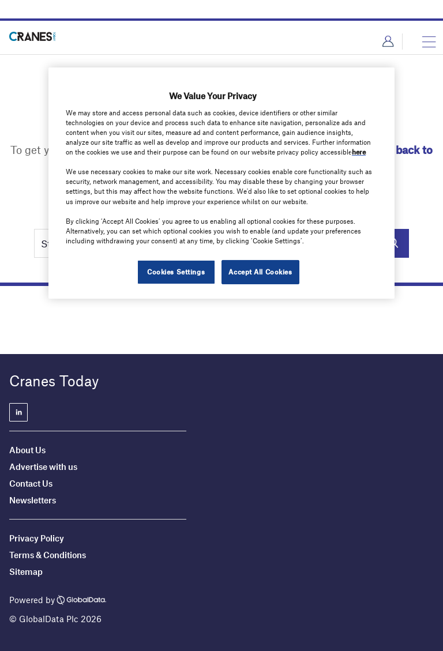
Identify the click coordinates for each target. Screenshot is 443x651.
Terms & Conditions (47, 555)
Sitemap (26, 571)
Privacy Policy (36, 538)
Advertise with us (43, 466)
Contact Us (30, 483)
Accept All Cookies (260, 272)
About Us (27, 450)
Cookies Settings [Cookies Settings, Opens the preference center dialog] (176, 272)
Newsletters (33, 500)
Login (388, 41)
